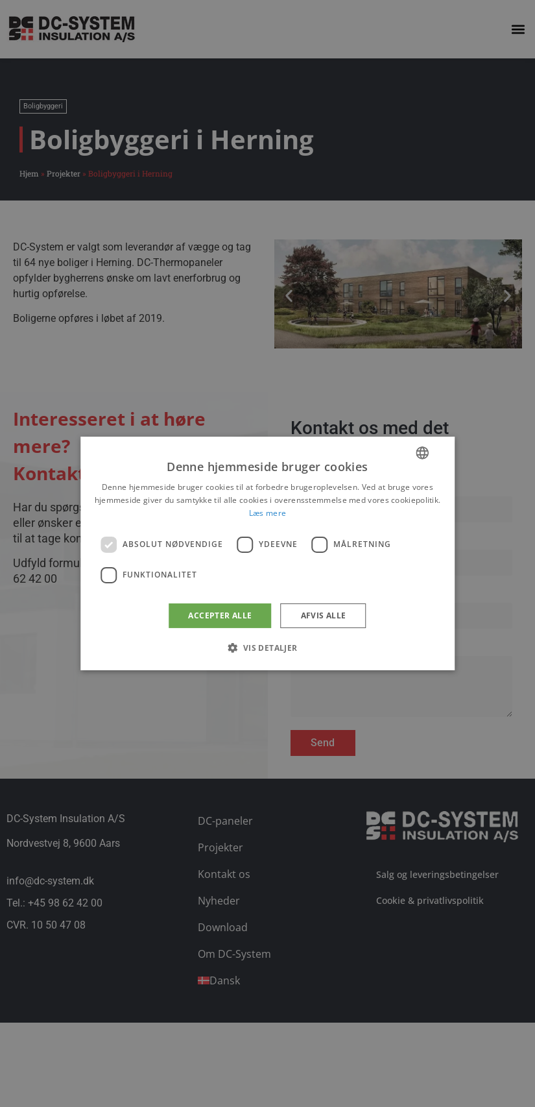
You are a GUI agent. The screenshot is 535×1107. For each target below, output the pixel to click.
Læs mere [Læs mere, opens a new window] (267, 512)
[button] (267, 647)
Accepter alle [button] (220, 615)
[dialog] (267, 553)
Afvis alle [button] (323, 615)
